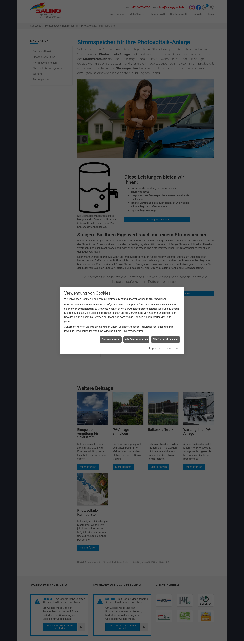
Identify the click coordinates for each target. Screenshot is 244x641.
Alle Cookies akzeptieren (165, 339)
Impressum (155, 348)
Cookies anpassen (111, 339)
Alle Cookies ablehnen (136, 339)
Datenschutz (172, 348)
